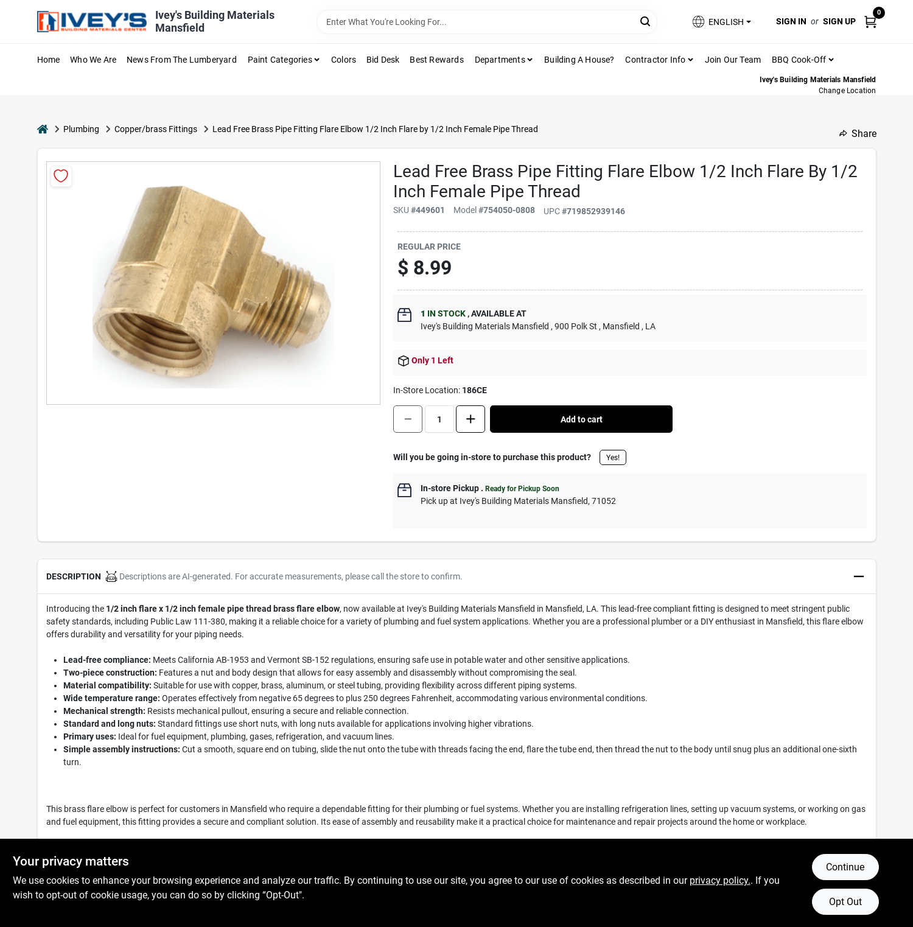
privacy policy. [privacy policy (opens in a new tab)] (720, 880)
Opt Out (845, 902)
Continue (845, 867)
